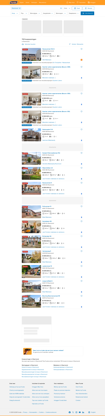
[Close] (20, 8)
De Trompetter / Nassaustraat (61, 62)
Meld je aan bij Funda (60, 387)
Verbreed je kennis (59, 397)
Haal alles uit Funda (38, 404)
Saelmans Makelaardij (48, 140)
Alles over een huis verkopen (40, 393)
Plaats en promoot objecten (62, 390)
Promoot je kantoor (59, 393)
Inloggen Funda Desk (60, 400)
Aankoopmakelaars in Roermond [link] (63, 367)
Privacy (25, 412)
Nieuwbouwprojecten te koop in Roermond (34, 374)
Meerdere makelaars (49, 78)
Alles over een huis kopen (39, 390)
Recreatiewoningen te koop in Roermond (34, 377)
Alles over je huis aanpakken (40, 397)
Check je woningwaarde (16, 390)
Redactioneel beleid (82, 397)
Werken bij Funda (81, 390)
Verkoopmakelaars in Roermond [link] (63, 369)
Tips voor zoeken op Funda (40, 400)
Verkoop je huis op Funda (17, 387)
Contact (78, 400)
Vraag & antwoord (14, 400)
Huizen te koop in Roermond (30, 367)
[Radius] (67, 8)
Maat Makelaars (46, 217)
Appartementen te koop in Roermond (33, 369)
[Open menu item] (21, 2)
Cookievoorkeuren (51, 412)
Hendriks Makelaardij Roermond (51, 164)
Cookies (41, 412)
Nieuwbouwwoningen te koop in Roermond (35, 372)
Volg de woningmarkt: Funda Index (19, 397)
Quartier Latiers (57, 80)
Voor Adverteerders (81, 393)
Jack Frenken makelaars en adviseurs (53, 179)
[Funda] (13, 2)
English (92, 412)
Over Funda (79, 387)
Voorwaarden (33, 412)
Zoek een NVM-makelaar (16, 393)
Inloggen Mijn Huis (37, 387)
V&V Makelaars (46, 60)
